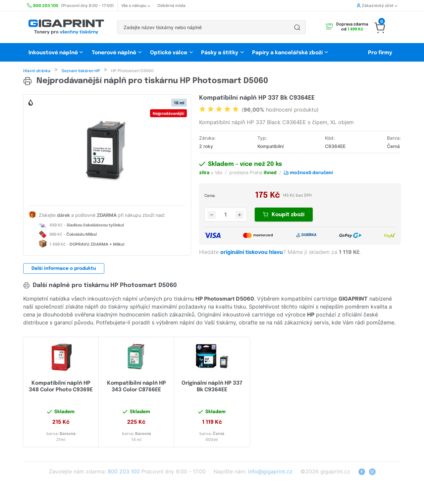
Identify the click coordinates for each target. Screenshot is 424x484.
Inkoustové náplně (53, 53)
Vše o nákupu (135, 5)
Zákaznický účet (377, 5)
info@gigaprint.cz (270, 472)
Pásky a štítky (219, 53)
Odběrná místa (171, 5)
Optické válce (168, 53)
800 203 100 (124, 472)
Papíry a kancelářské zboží (288, 53)
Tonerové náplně (114, 53)
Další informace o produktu (63, 269)
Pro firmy (380, 53)
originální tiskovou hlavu (252, 252)
